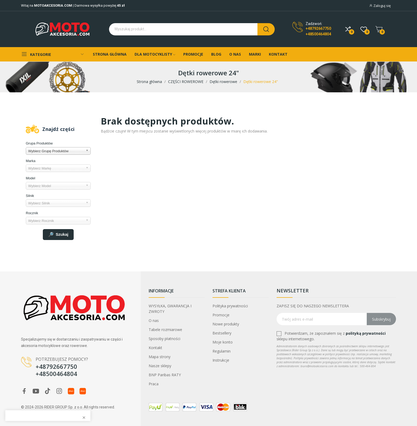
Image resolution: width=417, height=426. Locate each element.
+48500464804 (318, 34)
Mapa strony (159, 356)
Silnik (30, 196)
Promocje (221, 314)
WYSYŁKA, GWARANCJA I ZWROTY (170, 308)
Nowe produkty (225, 323)
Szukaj (58, 234)
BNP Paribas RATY (165, 374)
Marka (30, 161)
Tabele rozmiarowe (165, 329)
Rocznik (32, 213)
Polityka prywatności (230, 305)
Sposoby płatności (164, 338)
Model (30, 178)
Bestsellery (221, 333)
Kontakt (155, 347)
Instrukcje (220, 360)
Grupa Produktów (39, 143)
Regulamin (221, 351)
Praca (154, 383)
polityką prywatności (366, 333)
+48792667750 (318, 28)
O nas (154, 320)
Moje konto (222, 342)
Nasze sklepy (160, 365)
